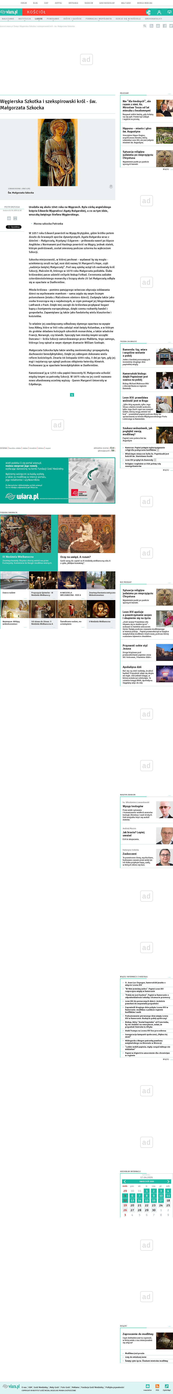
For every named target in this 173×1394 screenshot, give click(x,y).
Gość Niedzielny (107, 3)
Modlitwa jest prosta (134, 1353)
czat (46, 3)
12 (125, 1200)
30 (132, 1191)
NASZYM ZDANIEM (127, 795)
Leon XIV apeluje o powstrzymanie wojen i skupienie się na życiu (137, 615)
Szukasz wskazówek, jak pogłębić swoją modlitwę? (137, 431)
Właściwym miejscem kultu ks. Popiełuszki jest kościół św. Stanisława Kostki (147, 455)
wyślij (9, 218)
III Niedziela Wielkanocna (18, 556)
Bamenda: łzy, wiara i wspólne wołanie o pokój (135, 352)
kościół (36, 12)
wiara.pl (11, 12)
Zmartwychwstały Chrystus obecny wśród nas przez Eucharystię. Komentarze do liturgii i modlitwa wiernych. (27, 561)
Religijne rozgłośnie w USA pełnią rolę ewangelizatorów (143, 465)
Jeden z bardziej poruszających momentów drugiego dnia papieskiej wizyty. (136, 362)
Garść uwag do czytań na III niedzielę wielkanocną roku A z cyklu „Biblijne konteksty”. (85, 562)
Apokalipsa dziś (132, 667)
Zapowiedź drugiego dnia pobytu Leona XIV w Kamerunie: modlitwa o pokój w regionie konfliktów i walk (146, 1010)
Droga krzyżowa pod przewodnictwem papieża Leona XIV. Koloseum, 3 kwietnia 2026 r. (137, 655)
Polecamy (124, 93)
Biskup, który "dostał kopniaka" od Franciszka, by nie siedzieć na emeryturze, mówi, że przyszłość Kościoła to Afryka (147, 1024)
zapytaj (58, 3)
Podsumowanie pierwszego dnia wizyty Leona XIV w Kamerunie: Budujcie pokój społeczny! (146, 1017)
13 (132, 1200)
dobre (41, 448)
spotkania (73, 3)
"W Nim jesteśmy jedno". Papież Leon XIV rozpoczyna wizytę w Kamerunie (144, 990)
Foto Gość (65, 1387)
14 (139, 1200)
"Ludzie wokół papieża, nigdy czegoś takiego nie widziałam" (147, 1048)
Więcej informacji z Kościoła (134, 977)
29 (125, 1191)
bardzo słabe (15, 448)
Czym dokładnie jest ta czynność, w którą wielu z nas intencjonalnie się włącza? (137, 1340)
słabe (25, 448)
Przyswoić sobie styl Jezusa (135, 647)
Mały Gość (126, 3)
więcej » (25, 596)
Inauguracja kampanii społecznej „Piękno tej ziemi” (146, 1035)
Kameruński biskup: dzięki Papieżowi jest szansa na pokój (135, 376)
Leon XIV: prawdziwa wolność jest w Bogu (135, 399)
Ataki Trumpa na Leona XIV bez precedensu (145, 1030)
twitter (171, 26)
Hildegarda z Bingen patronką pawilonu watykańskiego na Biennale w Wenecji (144, 1041)
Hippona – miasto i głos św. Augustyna (137, 130)
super (48, 448)
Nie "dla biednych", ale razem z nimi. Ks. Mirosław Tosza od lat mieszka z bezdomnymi (137, 106)
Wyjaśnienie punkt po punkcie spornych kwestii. (136, 163)
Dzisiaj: (146, 1176)
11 (168, 1196)
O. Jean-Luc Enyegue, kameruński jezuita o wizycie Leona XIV (145, 983)
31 (139, 1191)
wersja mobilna (144, 3)
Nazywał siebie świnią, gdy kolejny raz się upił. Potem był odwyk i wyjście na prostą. (138, 117)
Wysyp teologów (133, 806)
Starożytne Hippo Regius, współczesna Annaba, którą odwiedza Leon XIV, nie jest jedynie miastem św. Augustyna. (138, 139)
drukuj (15, 218)
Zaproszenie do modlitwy (138, 1334)
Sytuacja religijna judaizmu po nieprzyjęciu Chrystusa (138, 155)
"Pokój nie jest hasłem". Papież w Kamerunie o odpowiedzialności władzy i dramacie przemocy (147, 996)
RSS (157, 1385)
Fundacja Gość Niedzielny (92, 1387)
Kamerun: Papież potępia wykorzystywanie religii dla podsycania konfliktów (145, 448)
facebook (164, 26)
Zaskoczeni (129, 853)
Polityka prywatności (115, 1387)
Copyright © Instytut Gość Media (36, 1391)
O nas (24, 1387)
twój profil (159, 12)
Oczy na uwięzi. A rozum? (75, 557)
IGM (30, 1387)
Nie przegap (125, 582)
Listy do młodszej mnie (135, 1357)
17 (161, 1200)
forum (24, 3)
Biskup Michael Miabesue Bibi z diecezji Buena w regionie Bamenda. (136, 386)
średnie (32, 448)
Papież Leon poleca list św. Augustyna (134, 439)
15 (146, 1200)
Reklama (75, 1387)
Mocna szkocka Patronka (48, 223)
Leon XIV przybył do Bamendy (140, 460)
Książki (123, 1326)
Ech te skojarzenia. (131, 839)
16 (153, 1200)
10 (161, 1196)
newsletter (158, 26)
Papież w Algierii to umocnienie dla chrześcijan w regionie (147, 1054)
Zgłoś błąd (167, 1385)
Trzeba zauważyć (128, 342)
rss (151, 26)
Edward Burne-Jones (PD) (19, 189)
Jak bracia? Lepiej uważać (134, 834)
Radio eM (89, 3)
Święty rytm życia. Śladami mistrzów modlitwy (146, 1361)
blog (35, 3)
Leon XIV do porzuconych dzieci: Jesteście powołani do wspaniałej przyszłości (145, 1002)
